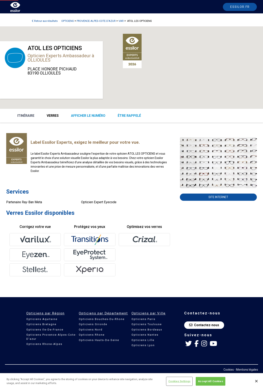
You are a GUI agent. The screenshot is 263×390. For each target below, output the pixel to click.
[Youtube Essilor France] (213, 344)
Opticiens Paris (143, 319)
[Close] (256, 381)
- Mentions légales (246, 369)
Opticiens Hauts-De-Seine (99, 340)
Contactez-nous (204, 325)
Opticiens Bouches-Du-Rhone (102, 319)
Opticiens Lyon (143, 345)
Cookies (228, 369)
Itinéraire (25, 116)
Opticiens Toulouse (147, 324)
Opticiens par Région (45, 313)
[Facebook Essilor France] (196, 344)
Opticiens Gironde (93, 324)
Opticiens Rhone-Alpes (44, 344)
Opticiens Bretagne (41, 324)
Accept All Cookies (210, 381)
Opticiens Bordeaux (147, 329)
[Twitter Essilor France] (188, 344)
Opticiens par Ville (149, 313)
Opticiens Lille (143, 340)
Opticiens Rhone (92, 334)
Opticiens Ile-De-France (44, 329)
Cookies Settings (179, 381)
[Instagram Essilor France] (204, 344)
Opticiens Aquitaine (41, 319)
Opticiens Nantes (145, 334)
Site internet (218, 197)
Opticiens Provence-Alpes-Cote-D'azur (51, 336)
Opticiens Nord (90, 329)
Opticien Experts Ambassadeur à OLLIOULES (61, 58)
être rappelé (129, 116)
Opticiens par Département (103, 313)
